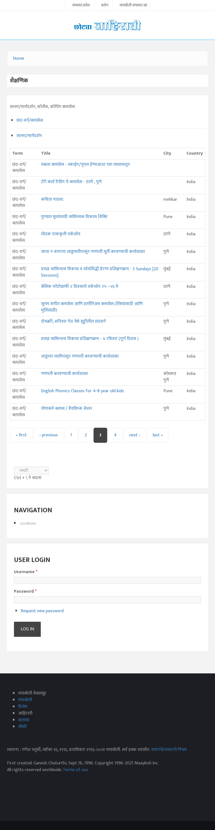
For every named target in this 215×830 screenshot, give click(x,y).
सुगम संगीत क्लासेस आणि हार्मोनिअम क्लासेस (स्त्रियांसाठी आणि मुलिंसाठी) (92, 307)
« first (21, 435)
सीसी (22, 727)
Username (25, 572)
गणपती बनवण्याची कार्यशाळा (64, 373)
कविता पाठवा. (52, 199)
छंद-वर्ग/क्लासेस (29, 120)
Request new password (42, 611)
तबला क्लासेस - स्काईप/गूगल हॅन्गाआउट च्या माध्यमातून (85, 164)
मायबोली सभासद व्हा (133, 6)
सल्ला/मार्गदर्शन (29, 136)
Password (25, 591)
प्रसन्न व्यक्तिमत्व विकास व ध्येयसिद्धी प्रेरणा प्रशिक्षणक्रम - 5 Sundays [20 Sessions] (99, 272)
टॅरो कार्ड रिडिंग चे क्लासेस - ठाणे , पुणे (71, 182)
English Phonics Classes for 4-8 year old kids (82, 391)
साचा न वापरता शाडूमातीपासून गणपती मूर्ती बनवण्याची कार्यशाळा (93, 251)
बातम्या (23, 720)
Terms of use (75, 770)
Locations (28, 523)
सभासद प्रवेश (81, 6)
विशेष (22, 707)
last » (158, 435)
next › (134, 435)
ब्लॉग (104, 6)
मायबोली (25, 700)
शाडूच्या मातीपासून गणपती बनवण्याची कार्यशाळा (80, 356)
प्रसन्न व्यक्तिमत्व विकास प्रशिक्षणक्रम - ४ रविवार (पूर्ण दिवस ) (89, 339)
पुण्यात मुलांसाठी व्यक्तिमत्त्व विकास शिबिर (74, 217)
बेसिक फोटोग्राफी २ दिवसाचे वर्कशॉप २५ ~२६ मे (79, 286)
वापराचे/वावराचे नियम (169, 750)
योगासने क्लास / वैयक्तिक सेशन (66, 408)
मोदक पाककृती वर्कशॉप (60, 234)
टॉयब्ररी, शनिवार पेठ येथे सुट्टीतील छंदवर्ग (73, 321)
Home (18, 58)
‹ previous (48, 435)
